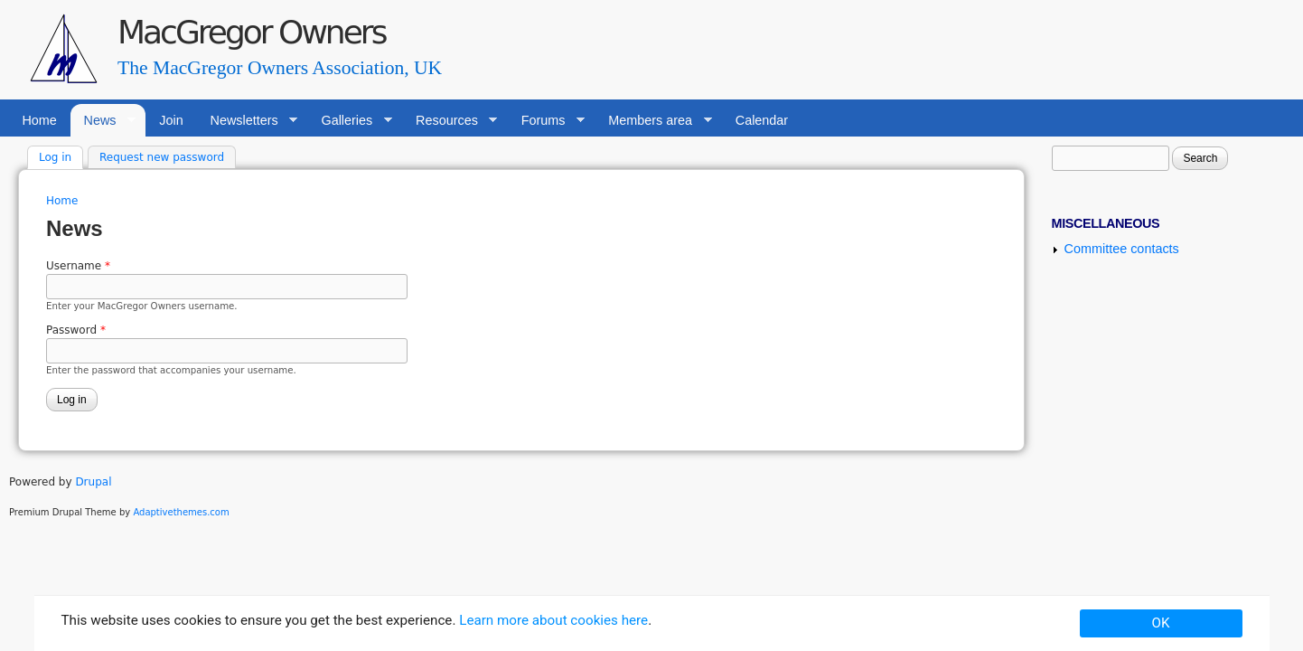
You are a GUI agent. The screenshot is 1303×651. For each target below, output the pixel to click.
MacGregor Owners (251, 32)
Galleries (350, 120)
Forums (546, 120)
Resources (450, 120)
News (103, 120)
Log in (61, 156)
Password (76, 330)
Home (39, 120)
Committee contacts (1121, 248)
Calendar (762, 120)
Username (78, 265)
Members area (653, 120)
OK (1161, 623)
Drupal (93, 482)
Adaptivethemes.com (181, 512)
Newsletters (247, 120)
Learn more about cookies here (553, 620)
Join (171, 120)
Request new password (161, 157)
